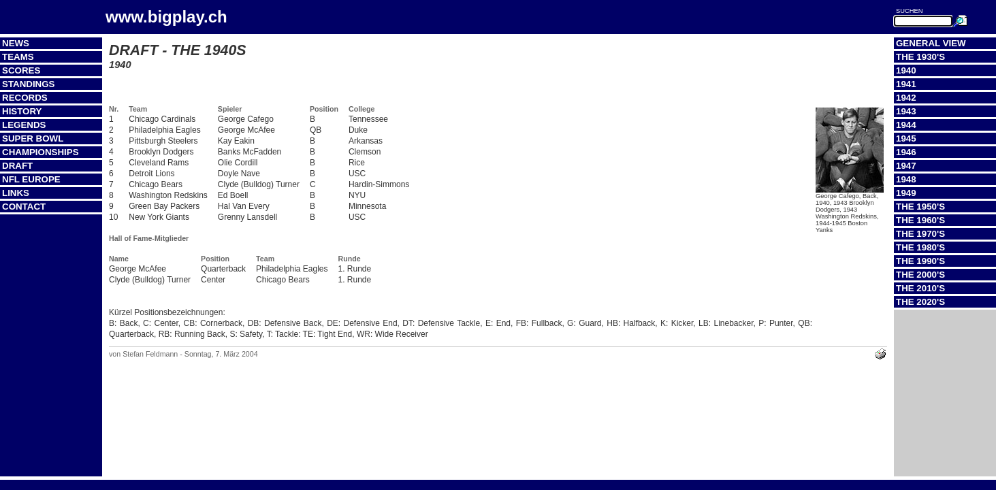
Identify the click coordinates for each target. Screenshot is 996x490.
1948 (906, 179)
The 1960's (920, 220)
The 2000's (920, 275)
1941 (906, 84)
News (15, 43)
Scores (21, 70)
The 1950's (920, 206)
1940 (906, 70)
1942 (906, 98)
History (22, 111)
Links (15, 193)
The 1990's (920, 261)
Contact (24, 206)
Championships (40, 152)
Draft (17, 166)
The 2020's (920, 302)
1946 (906, 152)
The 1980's (920, 247)
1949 (906, 193)
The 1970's (920, 234)
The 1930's (920, 57)
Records (25, 98)
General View (931, 43)
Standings (28, 84)
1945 (906, 138)
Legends (24, 125)
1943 (906, 111)
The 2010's (920, 288)
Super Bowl (32, 138)
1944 (906, 125)
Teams (18, 57)
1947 (906, 166)
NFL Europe (31, 179)
